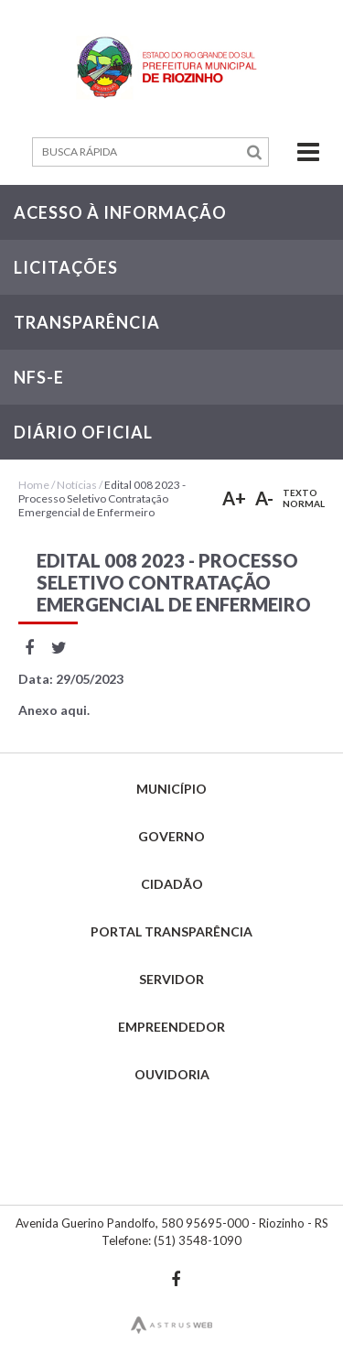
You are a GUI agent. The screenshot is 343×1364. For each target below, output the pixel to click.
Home (33, 485)
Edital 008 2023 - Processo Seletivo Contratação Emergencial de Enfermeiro (102, 498)
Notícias (77, 485)
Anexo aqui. (54, 710)
